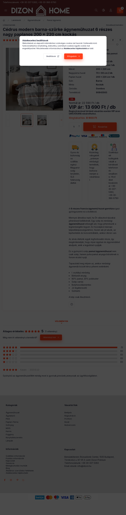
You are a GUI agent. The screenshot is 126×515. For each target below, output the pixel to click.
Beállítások (51, 56)
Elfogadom (72, 56)
